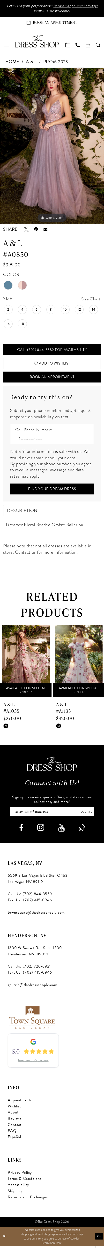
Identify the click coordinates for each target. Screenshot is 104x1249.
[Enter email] (52, 814)
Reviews (15, 1122)
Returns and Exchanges (28, 1200)
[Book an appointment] (52, 22)
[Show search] (98, 45)
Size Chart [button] (91, 299)
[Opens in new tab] (32, 1020)
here (59, 1246)
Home (12, 62)
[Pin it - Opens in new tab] (36, 230)
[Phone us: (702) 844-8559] (78, 45)
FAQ (12, 1134)
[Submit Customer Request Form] (52, 491)
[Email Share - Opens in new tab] (45, 230)
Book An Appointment (52, 379)
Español (14, 1140)
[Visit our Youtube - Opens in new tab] (61, 831)
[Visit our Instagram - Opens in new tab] (40, 831)
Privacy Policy (20, 1176)
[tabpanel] (52, 146)
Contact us (25, 555)
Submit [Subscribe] (88, 814)
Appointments (20, 1103)
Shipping (15, 1194)
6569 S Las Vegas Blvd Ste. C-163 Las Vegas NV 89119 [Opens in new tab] (38, 882)
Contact (15, 1128)
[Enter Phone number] (49, 440)
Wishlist (14, 1110)
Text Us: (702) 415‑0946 (30, 903)
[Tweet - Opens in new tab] (26, 230)
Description (22, 513)
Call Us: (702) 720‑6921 (29, 969)
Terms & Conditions (25, 1182)
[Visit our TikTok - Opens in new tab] (82, 831)
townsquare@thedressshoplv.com (36, 915)
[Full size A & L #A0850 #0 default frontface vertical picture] (52, 146)
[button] (6, 45)
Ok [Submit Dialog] (99, 1239)
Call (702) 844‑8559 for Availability (52, 351)
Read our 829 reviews (33, 1063)
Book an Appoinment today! (76, 5)
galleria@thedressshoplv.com (32, 988)
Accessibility (18, 1188)
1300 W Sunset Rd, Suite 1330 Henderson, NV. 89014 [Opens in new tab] (35, 954)
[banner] (37, 42)
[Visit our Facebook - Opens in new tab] (21, 831)
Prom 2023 (55, 62)
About (13, 1116)
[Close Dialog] (4, 1239)
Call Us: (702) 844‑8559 (30, 897)
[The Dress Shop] (52, 766)
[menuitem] (6, 45)
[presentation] (26, 664)
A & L (31, 62)
